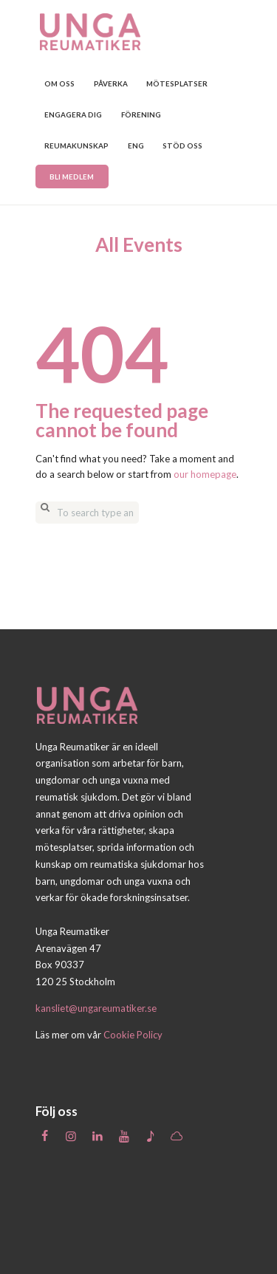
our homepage (205, 474)
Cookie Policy (133, 1035)
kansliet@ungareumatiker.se (96, 1008)
